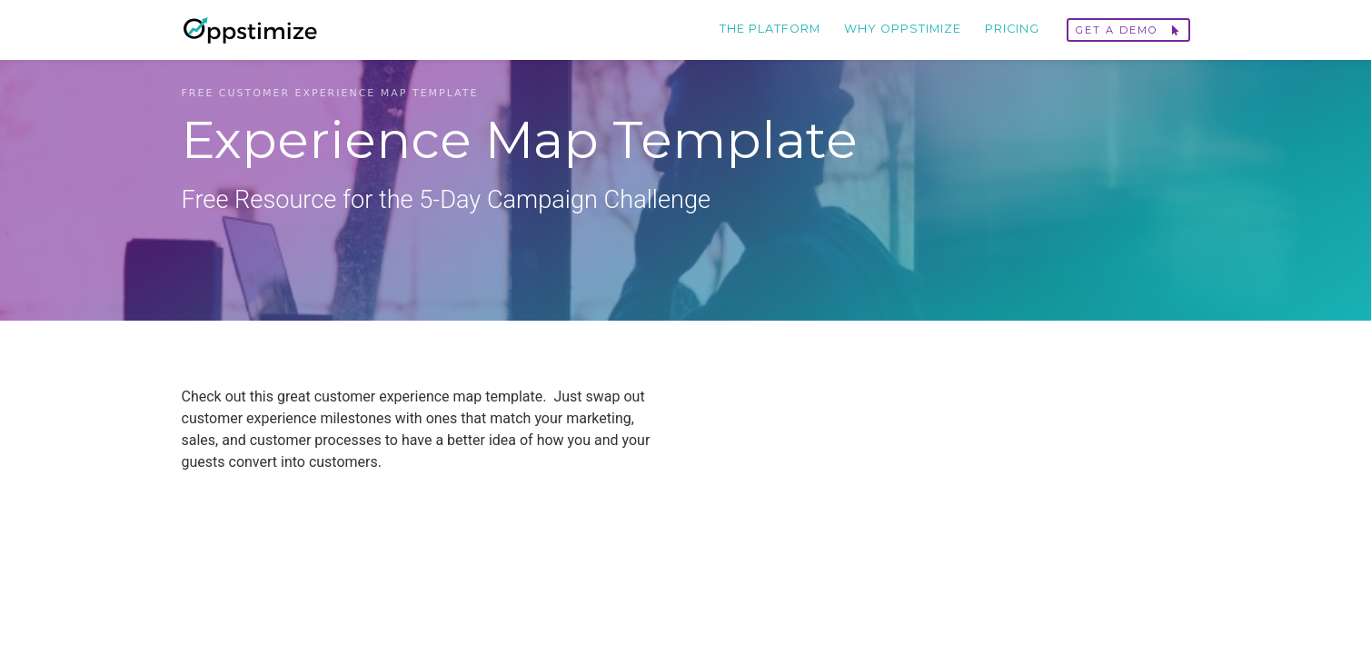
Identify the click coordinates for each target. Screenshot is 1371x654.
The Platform (770, 28)
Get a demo (1128, 30)
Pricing (1012, 28)
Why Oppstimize (902, 28)
